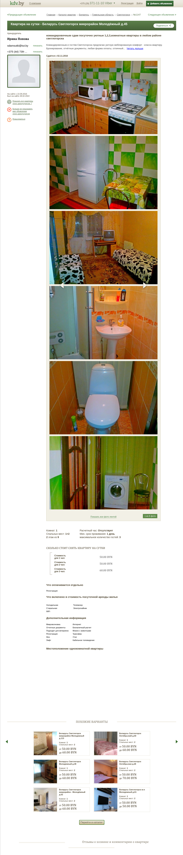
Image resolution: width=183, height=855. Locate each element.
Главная (51, 14)
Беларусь (84, 14)
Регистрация (127, 3)
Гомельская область (103, 14)
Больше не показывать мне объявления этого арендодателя (22, 111)
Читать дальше (135, 48)
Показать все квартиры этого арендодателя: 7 (22, 102)
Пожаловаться (18, 119)
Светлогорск (123, 14)
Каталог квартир (67, 14)
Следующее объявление (162, 14)
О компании (35, 3)
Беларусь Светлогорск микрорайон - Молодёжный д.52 (72, 792)
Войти (140, 3)
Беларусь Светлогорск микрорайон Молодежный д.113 (71, 735)
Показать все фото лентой (103, 517)
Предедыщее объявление (21, 14)
